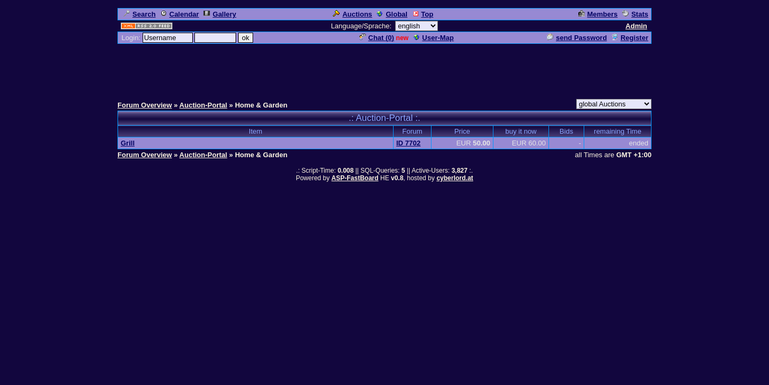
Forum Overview (144, 105)
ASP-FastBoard (355, 178)
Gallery (219, 14)
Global (391, 14)
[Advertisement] (384, 69)
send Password (577, 38)
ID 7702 (408, 143)
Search (139, 14)
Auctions (352, 14)
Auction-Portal (203, 105)
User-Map (433, 38)
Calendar (179, 14)
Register (629, 38)
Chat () (376, 38)
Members (598, 14)
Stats (635, 14)
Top (423, 14)
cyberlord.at (454, 178)
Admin (636, 26)
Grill (128, 143)
